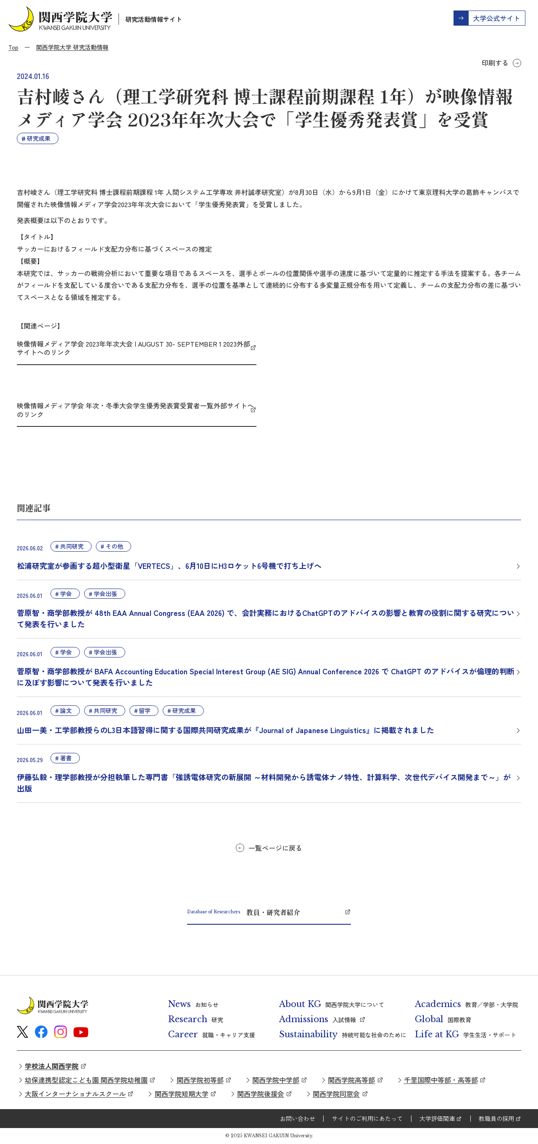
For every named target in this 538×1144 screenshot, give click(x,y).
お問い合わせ (297, 1118)
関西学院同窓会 (336, 1094)
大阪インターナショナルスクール (75, 1094)
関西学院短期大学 (181, 1094)
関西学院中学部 (275, 1080)
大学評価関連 (437, 1118)
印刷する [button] (495, 63)
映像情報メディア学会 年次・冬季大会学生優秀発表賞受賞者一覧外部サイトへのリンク (135, 409)
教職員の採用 (496, 1118)
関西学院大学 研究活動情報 (72, 47)
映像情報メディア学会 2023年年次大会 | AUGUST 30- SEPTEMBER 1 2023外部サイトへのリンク (133, 348)
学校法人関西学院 (52, 1066)
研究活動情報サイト (153, 19)
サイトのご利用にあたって (367, 1118)
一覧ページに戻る (275, 848)
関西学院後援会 (260, 1094)
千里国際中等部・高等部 (441, 1080)
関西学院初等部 (200, 1080)
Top (13, 47)
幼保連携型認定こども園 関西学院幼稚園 (86, 1080)
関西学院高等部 (351, 1080)
